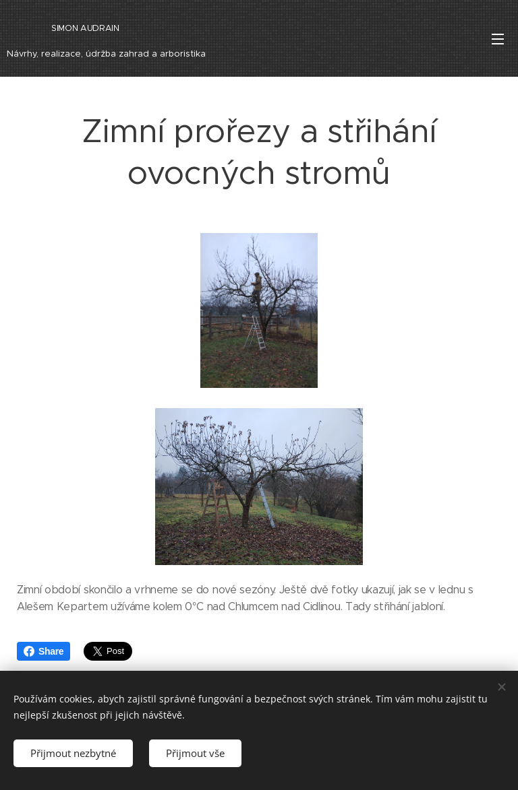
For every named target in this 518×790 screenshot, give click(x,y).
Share (43, 651)
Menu (498, 39)
